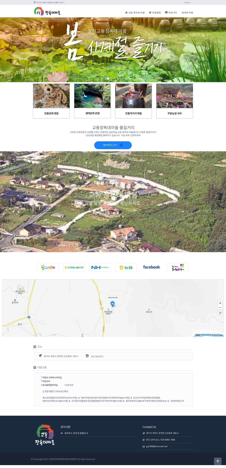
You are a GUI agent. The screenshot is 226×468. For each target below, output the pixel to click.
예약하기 (187, 2)
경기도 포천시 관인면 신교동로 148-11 (162, 436)
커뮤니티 (171, 12)
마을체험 (155, 12)
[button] (17, 49)
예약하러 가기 (113, 145)
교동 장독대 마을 (135, 12)
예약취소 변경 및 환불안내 (76, 436)
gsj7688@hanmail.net (156, 449)
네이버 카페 (187, 13)
